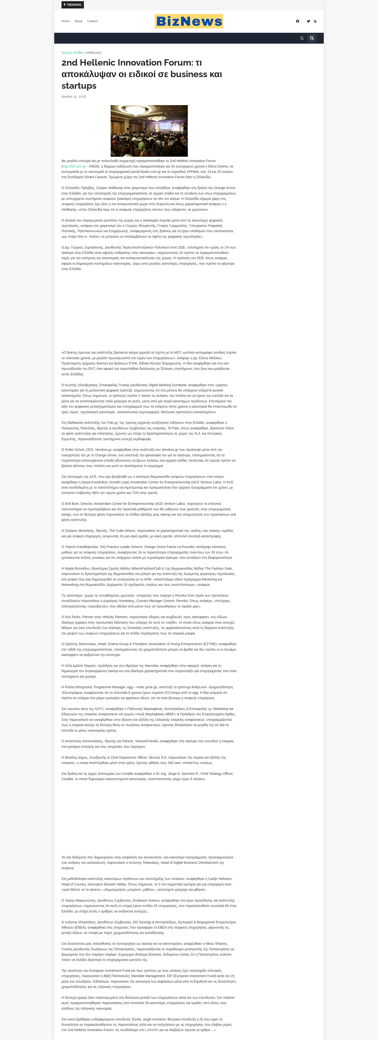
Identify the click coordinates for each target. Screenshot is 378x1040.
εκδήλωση (93, 52)
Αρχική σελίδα (71, 52)
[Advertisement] (149, 316)
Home (65, 21)
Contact (92, 21)
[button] (302, 38)
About (78, 21)
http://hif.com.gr (74, 166)
